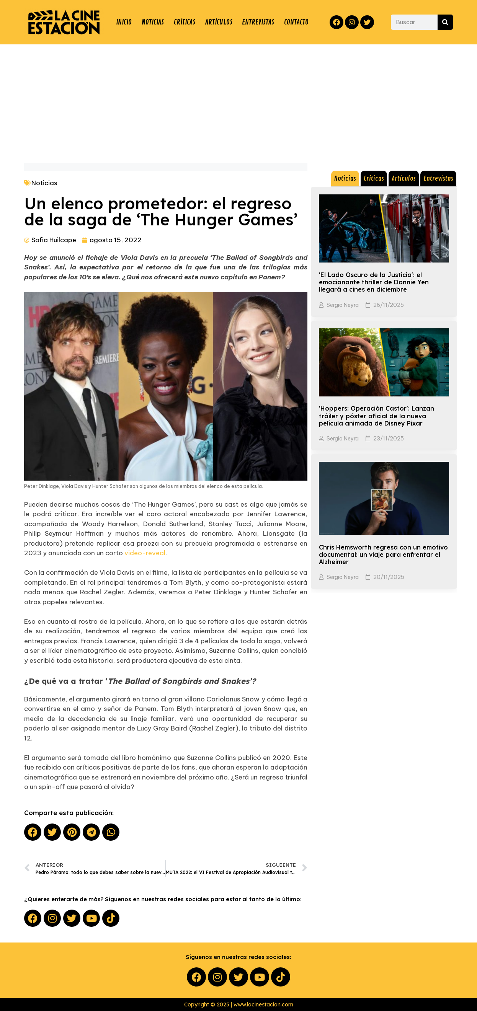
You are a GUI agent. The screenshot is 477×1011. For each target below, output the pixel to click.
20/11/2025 (388, 577)
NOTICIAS (153, 22)
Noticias (44, 183)
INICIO (124, 22)
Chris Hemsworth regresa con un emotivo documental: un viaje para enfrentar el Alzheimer (383, 554)
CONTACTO (296, 22)
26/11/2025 (388, 305)
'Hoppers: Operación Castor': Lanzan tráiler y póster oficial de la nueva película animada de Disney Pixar (376, 415)
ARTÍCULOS (218, 22)
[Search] (445, 22)
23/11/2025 (388, 438)
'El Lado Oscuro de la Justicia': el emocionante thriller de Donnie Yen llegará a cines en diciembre (374, 282)
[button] (32, 832)
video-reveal (144, 553)
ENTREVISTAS (258, 22)
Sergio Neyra (343, 305)
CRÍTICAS (184, 22)
